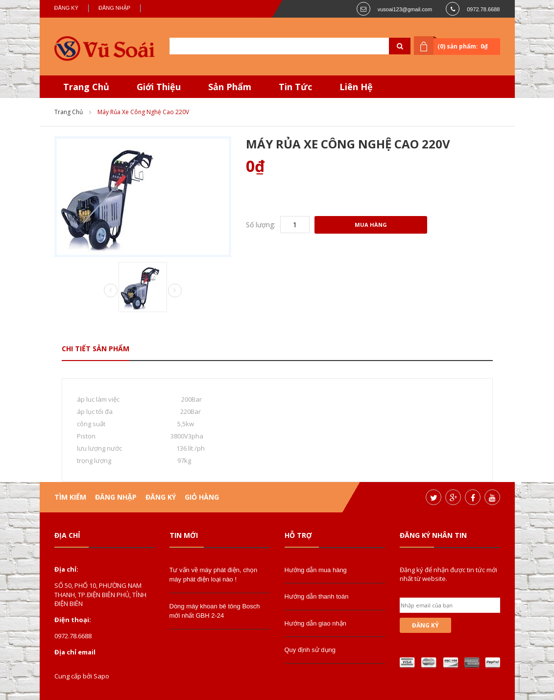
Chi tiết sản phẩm (95, 348)
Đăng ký (66, 8)
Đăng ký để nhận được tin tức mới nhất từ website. (448, 574)
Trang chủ (68, 112)
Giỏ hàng (202, 497)
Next (175, 290)
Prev (111, 291)
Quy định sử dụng (310, 649)
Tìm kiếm (70, 497)
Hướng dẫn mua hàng (316, 570)
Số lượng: (260, 224)
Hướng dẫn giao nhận (315, 623)
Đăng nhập (114, 8)
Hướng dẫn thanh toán (317, 596)
